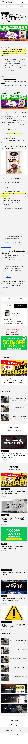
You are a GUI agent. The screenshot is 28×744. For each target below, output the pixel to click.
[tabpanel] (14, 372)
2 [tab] (14, 374)
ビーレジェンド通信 (21, 400)
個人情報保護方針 (13, 729)
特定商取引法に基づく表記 (10, 730)
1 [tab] (12, 374)
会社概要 (6, 729)
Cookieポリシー (20, 730)
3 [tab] (15, 374)
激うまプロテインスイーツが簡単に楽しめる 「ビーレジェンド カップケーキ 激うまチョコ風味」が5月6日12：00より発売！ (13, 245)
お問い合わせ (21, 729)
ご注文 (3, 287)
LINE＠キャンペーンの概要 (10, 79)
